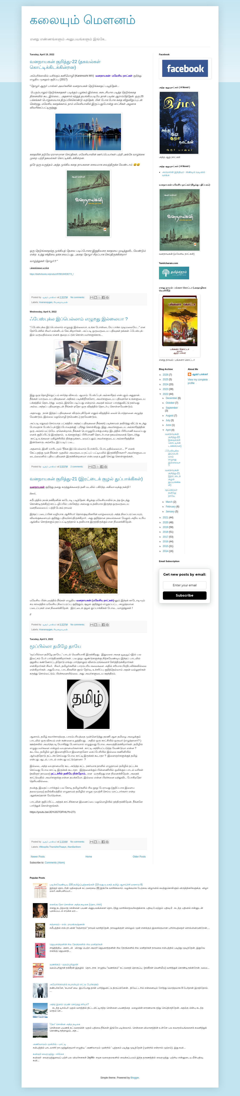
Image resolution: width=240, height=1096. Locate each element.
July (168, 420)
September (172, 407)
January (170, 511)
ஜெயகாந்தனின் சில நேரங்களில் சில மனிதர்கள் (76, 944)
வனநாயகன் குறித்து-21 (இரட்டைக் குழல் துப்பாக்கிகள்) (86, 478)
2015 (166, 546)
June (169, 425)
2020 (166, 522)
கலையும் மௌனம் (83, 20)
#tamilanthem (74, 847)
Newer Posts (38, 856)
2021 (166, 517)
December (172, 398)
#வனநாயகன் (61, 302)
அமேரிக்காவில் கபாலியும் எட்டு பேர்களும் (74, 984)
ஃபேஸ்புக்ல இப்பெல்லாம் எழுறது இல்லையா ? (79, 319)
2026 (166, 374)
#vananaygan (46, 302)
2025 (166, 379)
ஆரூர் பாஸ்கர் (200, 374)
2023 (166, 389)
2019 (166, 527)
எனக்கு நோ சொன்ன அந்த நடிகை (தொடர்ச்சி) (76, 904)
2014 (166, 551)
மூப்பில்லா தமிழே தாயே (55, 646)
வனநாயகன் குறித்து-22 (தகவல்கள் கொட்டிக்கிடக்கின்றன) (173, 440)
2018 (166, 531)
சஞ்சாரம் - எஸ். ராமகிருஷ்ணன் (67, 924)
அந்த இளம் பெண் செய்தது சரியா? (69, 1004)
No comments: (78, 297)
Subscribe (184, 595)
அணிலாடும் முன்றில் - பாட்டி (49, 1044)
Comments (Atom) (55, 862)
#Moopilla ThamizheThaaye (52, 847)
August (170, 415)
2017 (166, 536)
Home (89, 856)
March (169, 501)
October (170, 402)
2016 (166, 541)
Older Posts (139, 856)
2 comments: (77, 466)
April (168, 430)
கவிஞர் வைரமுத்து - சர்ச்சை (48, 1054)
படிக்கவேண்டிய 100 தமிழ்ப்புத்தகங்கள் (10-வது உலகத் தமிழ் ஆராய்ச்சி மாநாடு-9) (96, 884)
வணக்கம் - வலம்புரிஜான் (64, 964)
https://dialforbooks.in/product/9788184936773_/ (52, 274)
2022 (166, 394)
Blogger (134, 1077)
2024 (166, 384)
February (171, 506)
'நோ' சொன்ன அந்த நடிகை (65, 1024)
